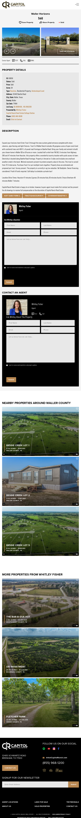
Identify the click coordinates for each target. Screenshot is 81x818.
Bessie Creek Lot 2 (18, 495)
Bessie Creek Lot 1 (17, 445)
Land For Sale (41, 802)
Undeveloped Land (38, 91)
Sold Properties (42, 806)
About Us (6, 806)
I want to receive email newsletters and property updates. (21, 267)
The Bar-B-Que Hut (18, 616)
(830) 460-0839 (16, 116)
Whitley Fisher (21, 110)
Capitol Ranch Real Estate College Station (20, 113)
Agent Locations (10, 802)
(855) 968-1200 (53, 762)
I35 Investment (16, 666)
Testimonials (72, 802)
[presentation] (20, 273)
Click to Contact (16, 119)
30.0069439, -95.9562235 (23, 107)
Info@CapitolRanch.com (56, 757)
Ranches (13, 91)
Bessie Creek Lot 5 (18, 545)
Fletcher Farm (15, 716)
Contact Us (71, 806)
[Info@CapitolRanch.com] (44, 758)
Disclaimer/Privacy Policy (61, 814)
